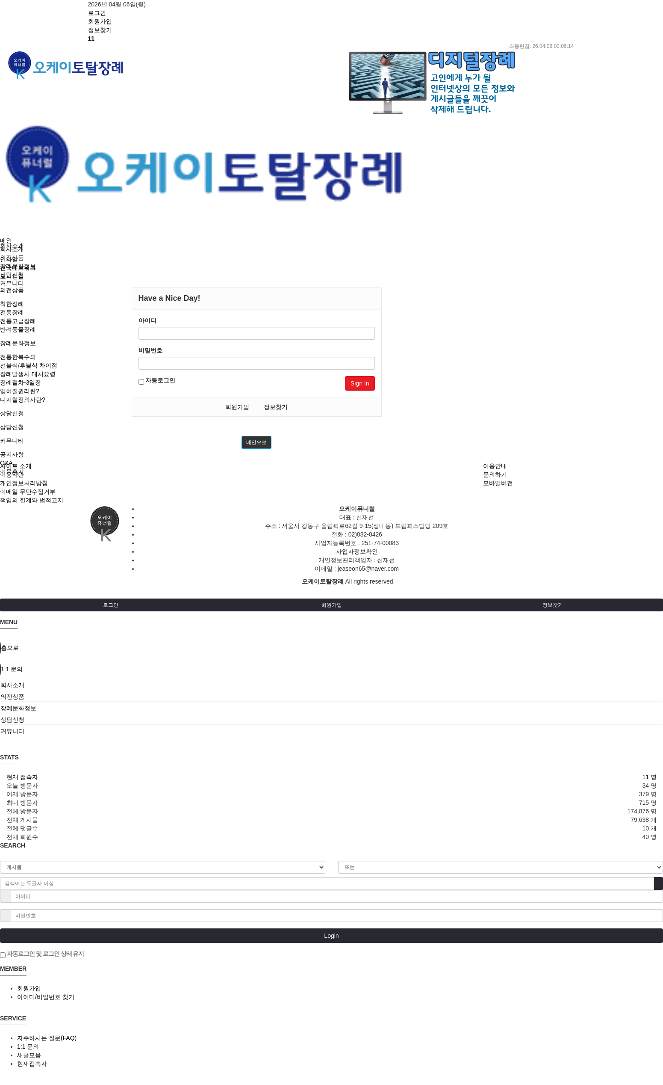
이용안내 (495, 465)
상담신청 (12, 413)
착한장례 (12, 303)
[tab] (331, 685)
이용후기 (12, 471)
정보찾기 (276, 406)
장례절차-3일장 (20, 382)
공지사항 (12, 454)
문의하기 (495, 474)
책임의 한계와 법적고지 (31, 500)
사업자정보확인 (357, 551)
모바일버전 (498, 483)
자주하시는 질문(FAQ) (47, 1038)
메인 (6, 240)
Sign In (360, 383)
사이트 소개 (16, 465)
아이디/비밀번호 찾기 (45, 996)
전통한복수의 (18, 356)
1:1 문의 (28, 1046)
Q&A (6, 462)
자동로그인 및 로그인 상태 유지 (42, 954)
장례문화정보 (18, 343)
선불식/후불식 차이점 (28, 365)
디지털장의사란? (22, 399)
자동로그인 (157, 381)
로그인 (110, 605)
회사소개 (12, 249)
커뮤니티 (12, 440)
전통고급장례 (18, 320)
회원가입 (237, 406)
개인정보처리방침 (24, 483)
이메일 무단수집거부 (28, 491)
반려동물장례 (18, 329)
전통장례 (12, 312)
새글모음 (29, 1055)
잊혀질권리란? (19, 391)
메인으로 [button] (256, 442)
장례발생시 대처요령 (28, 374)
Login (331, 935)
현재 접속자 (22, 777)
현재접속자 (32, 1063)
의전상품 (12, 290)
